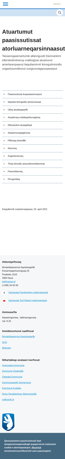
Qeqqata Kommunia (12, 377)
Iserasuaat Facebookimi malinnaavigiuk (28, 292)
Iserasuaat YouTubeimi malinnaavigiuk (27, 300)
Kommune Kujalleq (11, 388)
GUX (4, 342)
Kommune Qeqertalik (12, 371)
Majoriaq (6, 348)
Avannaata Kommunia (13, 365)
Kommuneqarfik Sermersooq (16, 382)
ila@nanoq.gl (8, 281)
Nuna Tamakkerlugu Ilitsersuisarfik (19, 394)
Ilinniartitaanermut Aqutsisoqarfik (18, 336)
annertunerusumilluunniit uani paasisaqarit (27, 451)
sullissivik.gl (8, 399)
